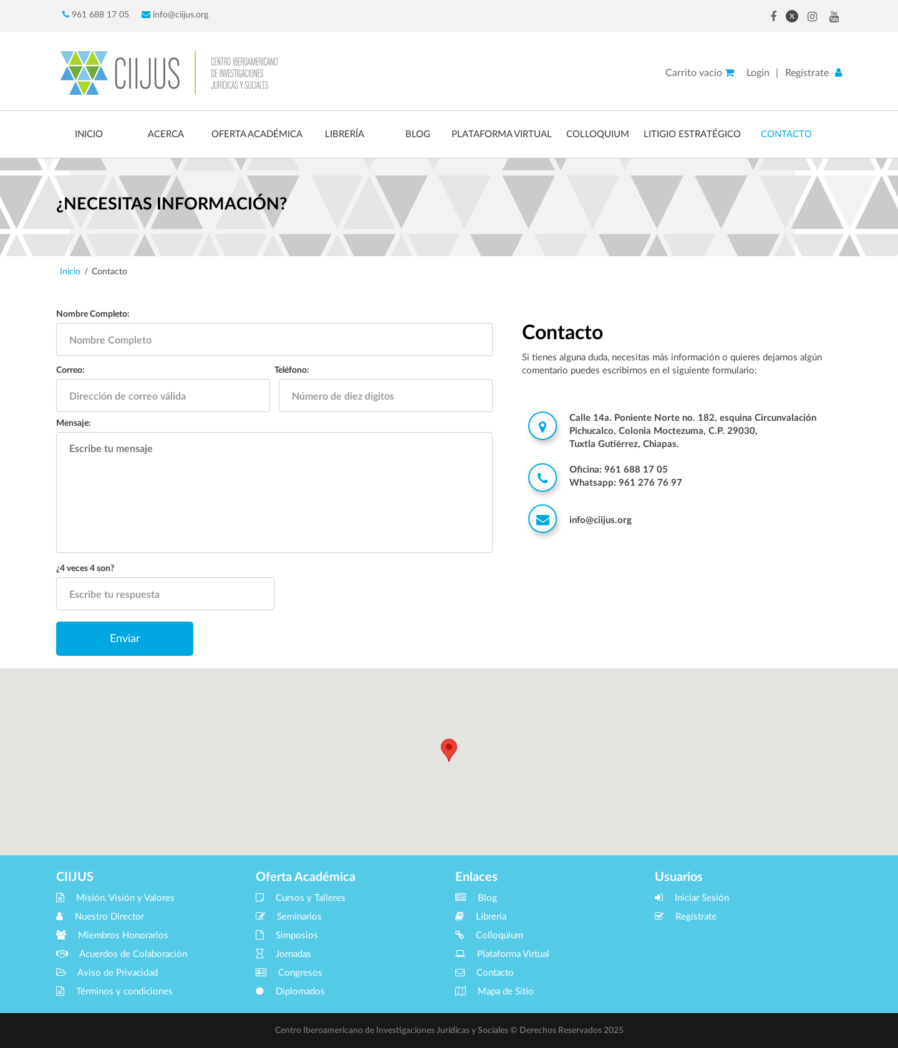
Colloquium (489, 935)
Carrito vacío (699, 72)
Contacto (484, 973)
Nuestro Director (100, 916)
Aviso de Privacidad (107, 973)
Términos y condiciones (114, 991)
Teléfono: (291, 370)
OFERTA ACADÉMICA (256, 134)
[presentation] (398, 597)
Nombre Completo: (93, 314)
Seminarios (289, 916)
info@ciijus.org (175, 14)
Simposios (287, 935)
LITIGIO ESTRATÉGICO (692, 134)
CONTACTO (786, 134)
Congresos (289, 973)
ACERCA (166, 134)
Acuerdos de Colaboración (121, 954)
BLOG (417, 134)
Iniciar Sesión (692, 898)
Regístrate (807, 73)
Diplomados (290, 991)
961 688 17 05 (95, 14)
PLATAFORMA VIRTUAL (501, 134)
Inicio (70, 271)
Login (758, 73)
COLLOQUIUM (597, 134)
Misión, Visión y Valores (115, 898)
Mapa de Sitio (494, 991)
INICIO (89, 134)
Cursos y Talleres (300, 898)
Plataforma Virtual (502, 954)
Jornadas (283, 954)
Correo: (70, 370)
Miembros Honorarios (112, 935)
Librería (480, 916)
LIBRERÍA (344, 134)
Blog (476, 898)
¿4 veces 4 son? (85, 568)
